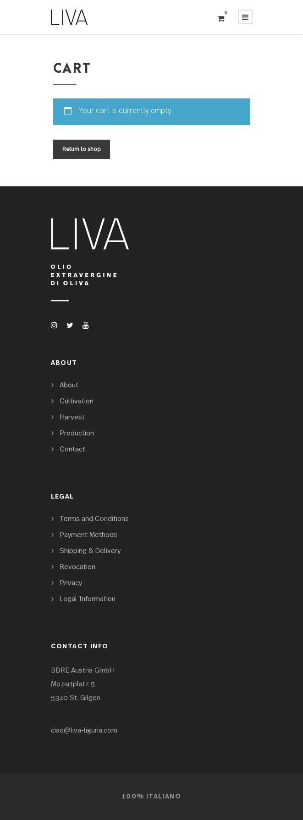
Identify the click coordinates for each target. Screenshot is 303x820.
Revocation (77, 567)
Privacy (71, 583)
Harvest (72, 417)
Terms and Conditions (94, 519)
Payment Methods (88, 535)
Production (77, 433)
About (69, 385)
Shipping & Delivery (90, 551)
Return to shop (81, 149)
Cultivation (77, 401)
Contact (72, 449)
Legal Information (88, 599)
